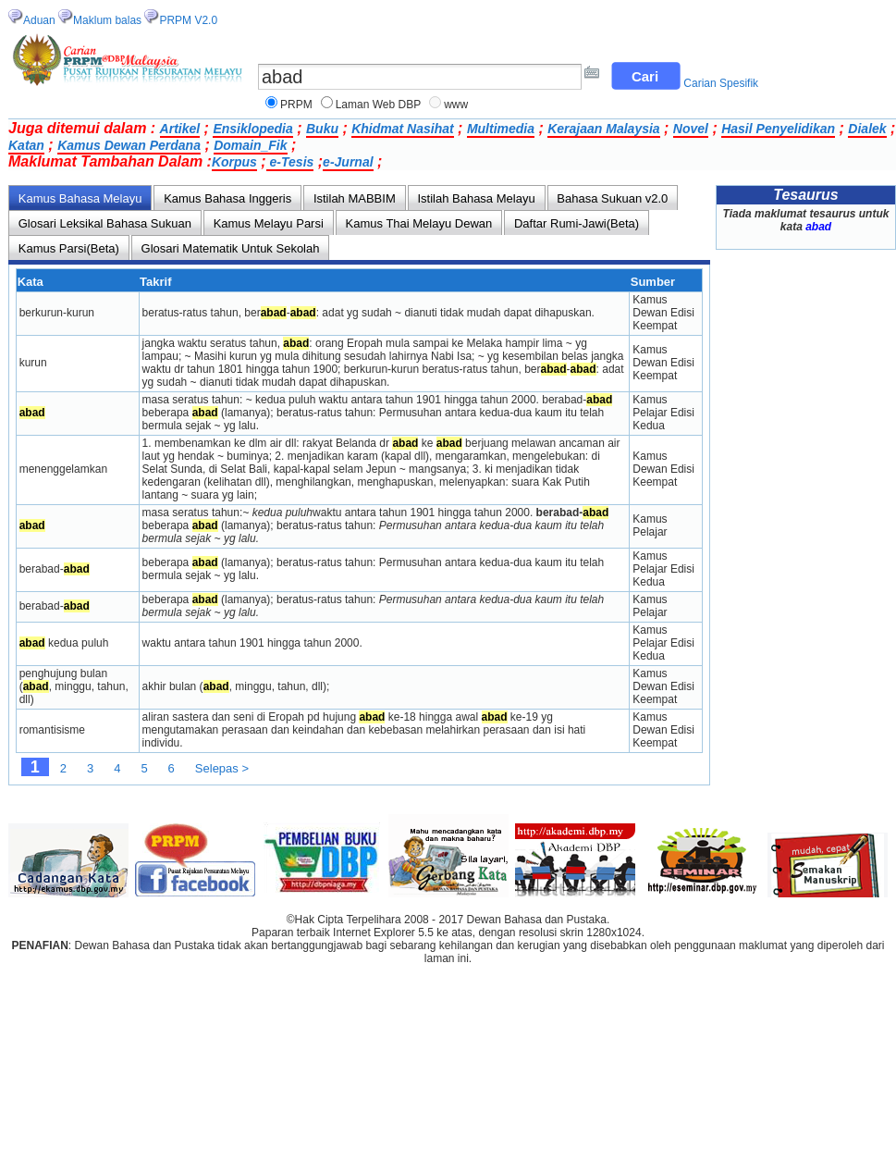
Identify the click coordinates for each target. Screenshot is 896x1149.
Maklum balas (107, 20)
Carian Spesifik (720, 83)
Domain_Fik (250, 145)
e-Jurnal (348, 161)
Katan (26, 145)
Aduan (39, 20)
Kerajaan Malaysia (603, 128)
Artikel (180, 128)
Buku (322, 128)
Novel (690, 128)
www (456, 104)
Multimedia (500, 128)
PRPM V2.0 (188, 20)
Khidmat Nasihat (402, 128)
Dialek (867, 128)
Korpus (234, 161)
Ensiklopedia (252, 128)
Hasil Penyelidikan (778, 128)
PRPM (296, 104)
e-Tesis (290, 161)
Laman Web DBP (379, 104)
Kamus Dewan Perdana (129, 145)
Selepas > (222, 768)
